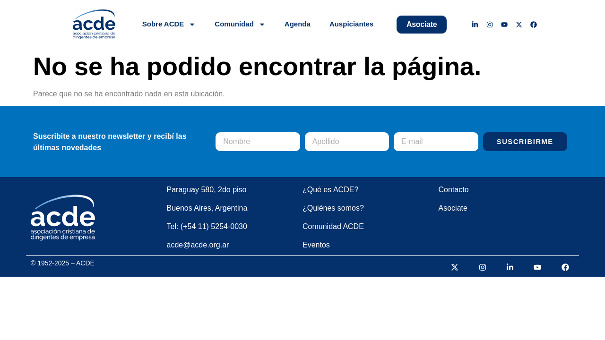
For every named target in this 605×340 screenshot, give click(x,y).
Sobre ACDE (169, 24)
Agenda (298, 24)
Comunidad (240, 24)
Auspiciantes (351, 24)
